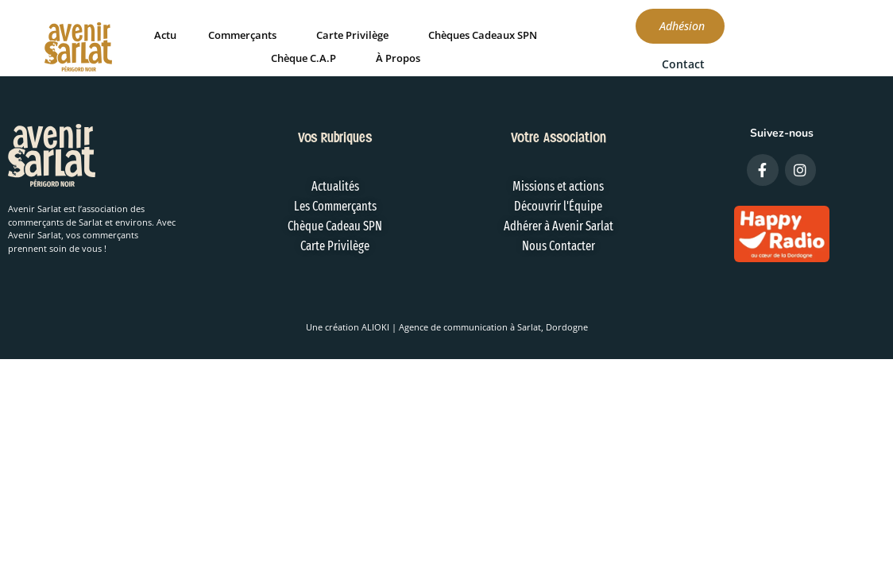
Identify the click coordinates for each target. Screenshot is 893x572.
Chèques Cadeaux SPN (537, 34)
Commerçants (297, 34)
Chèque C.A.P (358, 57)
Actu (220, 34)
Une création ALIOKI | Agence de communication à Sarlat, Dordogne (447, 327)
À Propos (453, 57)
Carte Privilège (407, 34)
